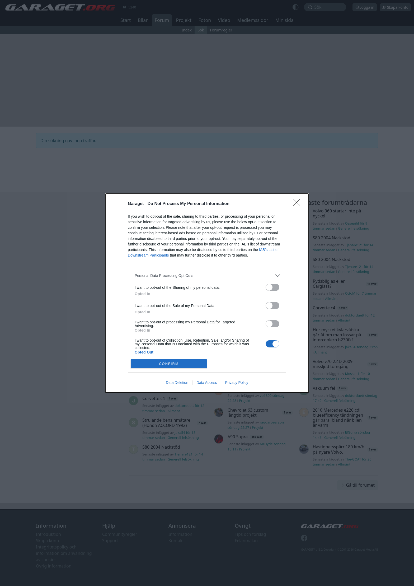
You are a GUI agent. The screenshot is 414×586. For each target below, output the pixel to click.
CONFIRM (169, 364)
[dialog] (207, 293)
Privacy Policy (236, 382)
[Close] (298, 204)
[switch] (272, 287)
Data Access (206, 382)
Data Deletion (177, 382)
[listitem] (207, 275)
